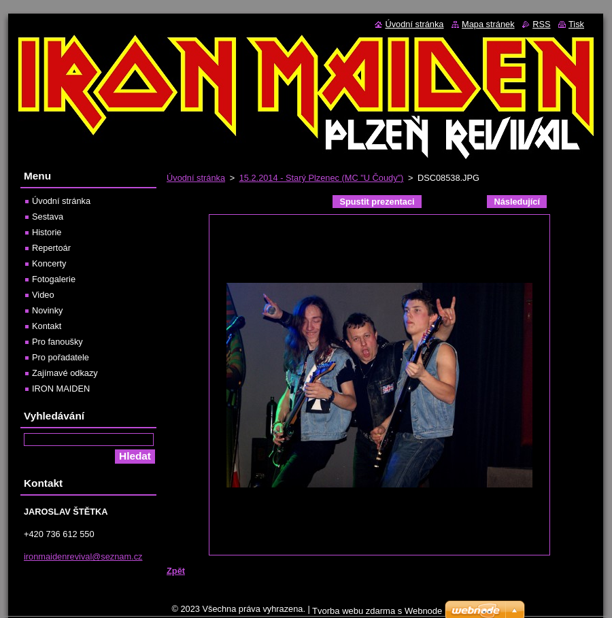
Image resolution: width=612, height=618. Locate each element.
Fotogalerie (53, 279)
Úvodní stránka (196, 178)
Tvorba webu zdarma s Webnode (377, 611)
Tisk (576, 24)
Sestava (47, 216)
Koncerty (49, 263)
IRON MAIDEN (61, 388)
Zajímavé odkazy (65, 373)
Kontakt (46, 326)
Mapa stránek (488, 24)
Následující (517, 201)
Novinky (47, 310)
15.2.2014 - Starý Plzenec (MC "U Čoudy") (321, 178)
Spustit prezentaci (376, 201)
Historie (46, 232)
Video (43, 295)
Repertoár (51, 248)
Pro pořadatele (60, 357)
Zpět (176, 571)
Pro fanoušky (57, 342)
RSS (541, 24)
